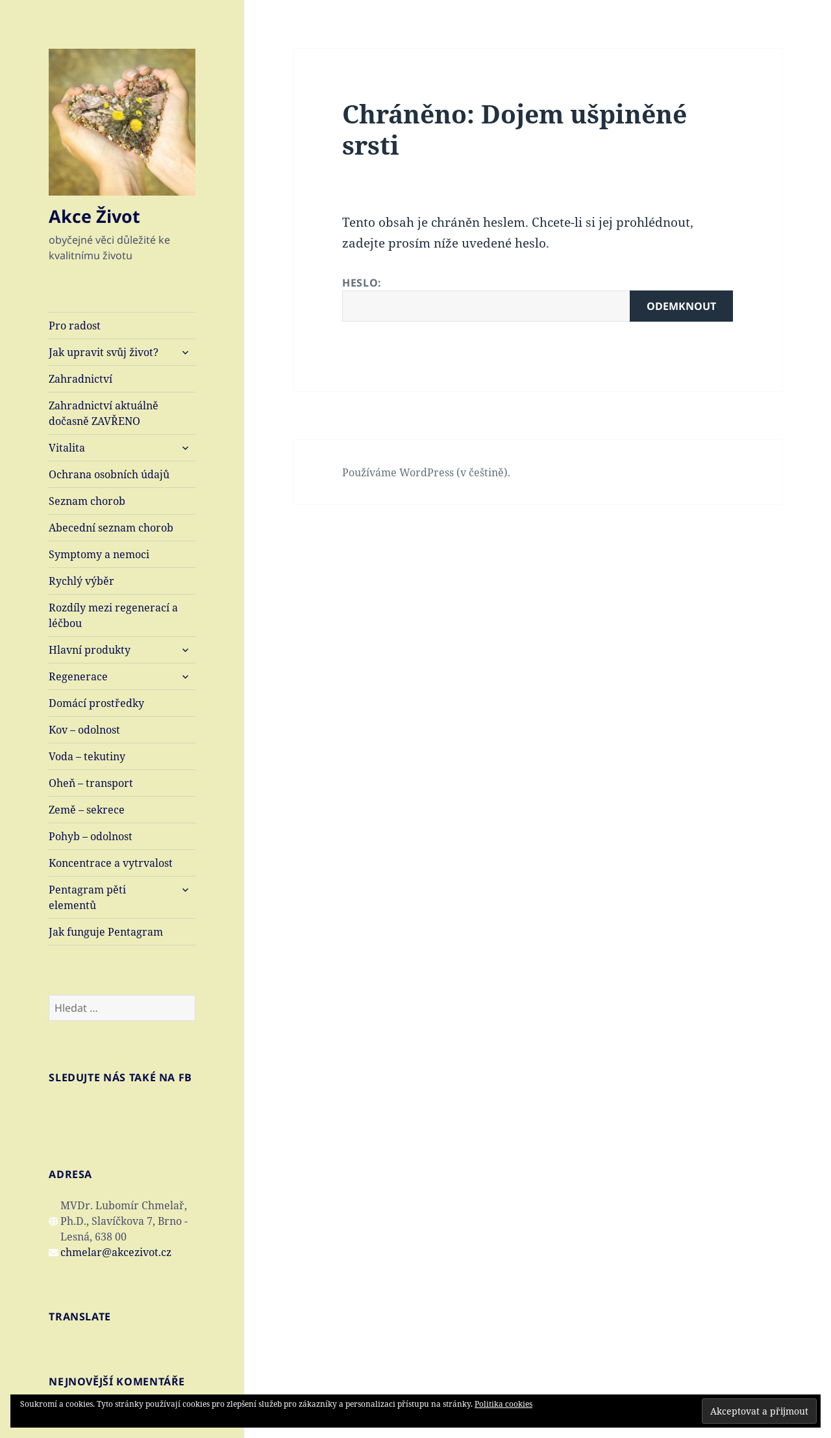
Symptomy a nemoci (99, 554)
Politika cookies (503, 1403)
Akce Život (94, 216)
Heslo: (537, 299)
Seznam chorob (87, 501)
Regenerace (78, 676)
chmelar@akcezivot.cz (115, 1252)
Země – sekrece (87, 809)
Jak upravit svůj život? (103, 352)
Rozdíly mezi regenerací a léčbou (113, 615)
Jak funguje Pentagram (106, 932)
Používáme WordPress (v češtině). (426, 472)
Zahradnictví (80, 379)
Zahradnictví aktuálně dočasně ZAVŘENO (103, 413)
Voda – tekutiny (87, 756)
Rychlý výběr (81, 581)
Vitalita (67, 448)
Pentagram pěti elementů (87, 897)
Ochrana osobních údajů (109, 474)
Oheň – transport (91, 783)
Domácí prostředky (96, 703)
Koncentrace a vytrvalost (111, 863)
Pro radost (75, 325)
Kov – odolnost (84, 730)
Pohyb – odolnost (90, 836)
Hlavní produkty (89, 650)
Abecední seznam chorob (111, 527)
